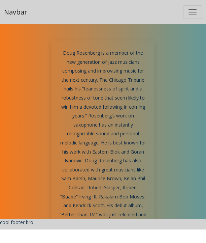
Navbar (15, 12)
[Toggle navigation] (192, 12)
